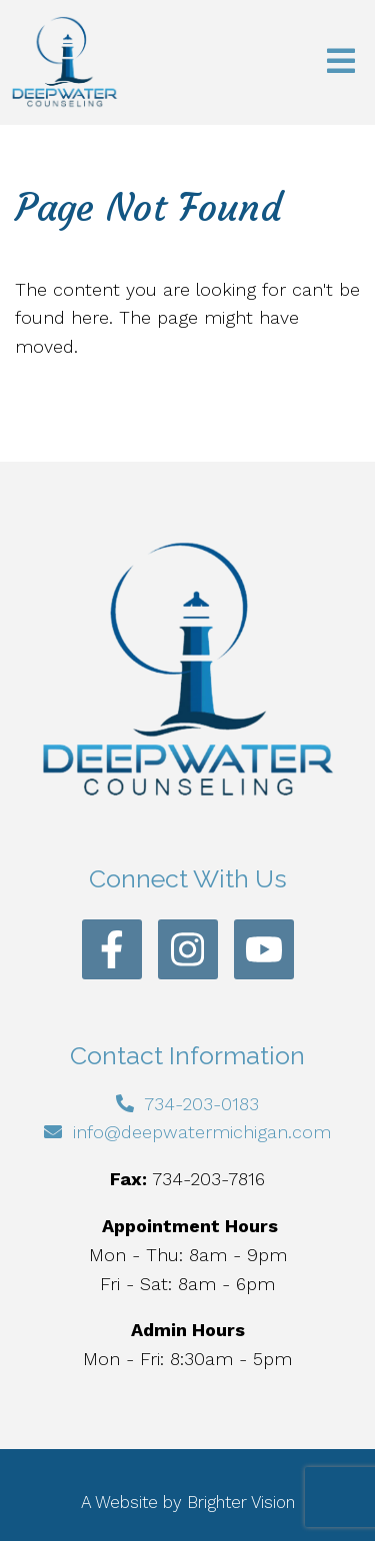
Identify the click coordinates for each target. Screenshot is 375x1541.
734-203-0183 (201, 1103)
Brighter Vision (241, 1502)
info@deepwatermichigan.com (202, 1131)
